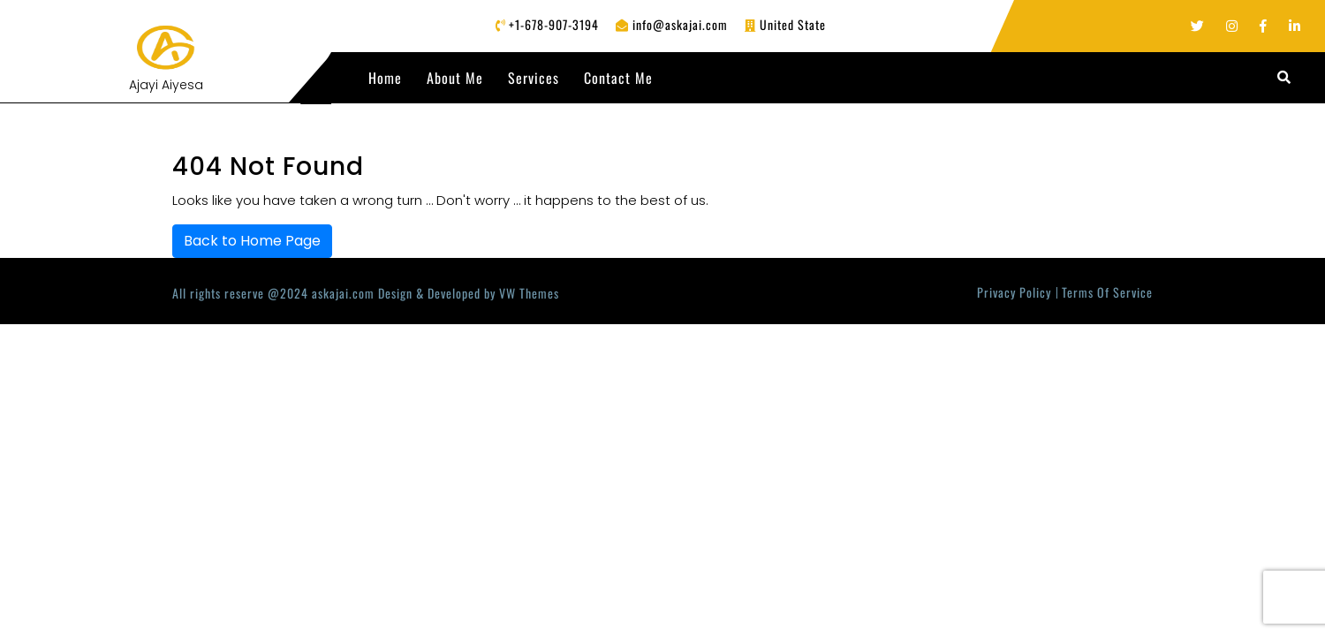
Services (533, 77)
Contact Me (618, 77)
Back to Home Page (252, 241)
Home (385, 77)
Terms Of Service (1107, 292)
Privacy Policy (1014, 292)
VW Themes (527, 293)
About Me (455, 77)
